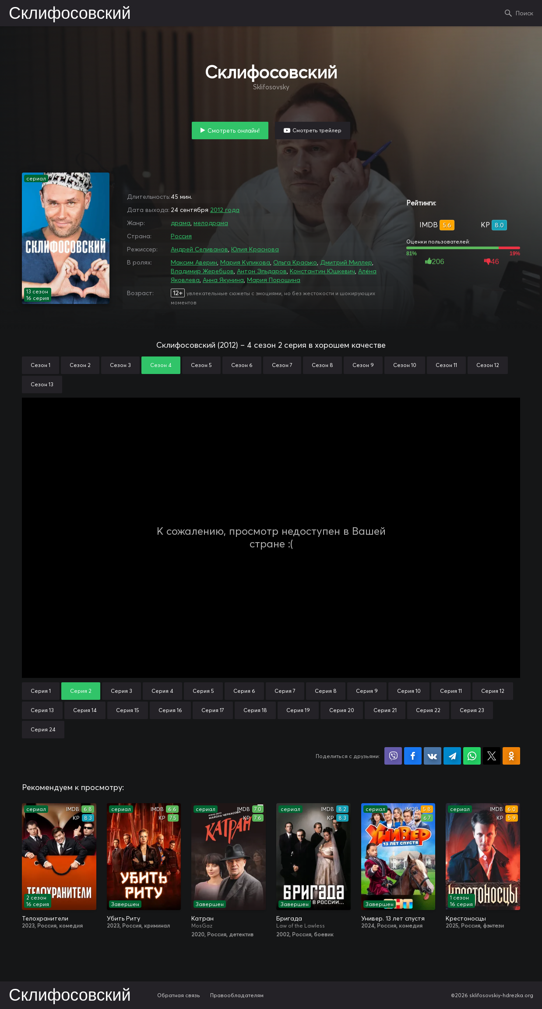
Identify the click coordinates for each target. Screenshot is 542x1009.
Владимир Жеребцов (202, 271)
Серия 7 (285, 691)
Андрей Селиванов (199, 249)
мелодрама (211, 223)
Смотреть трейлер (316, 130)
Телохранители (45, 918)
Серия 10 (409, 691)
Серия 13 (42, 710)
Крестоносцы (466, 918)
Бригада (289, 918)
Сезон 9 (363, 365)
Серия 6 (244, 691)
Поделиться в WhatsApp (472, 756)
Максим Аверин (194, 262)
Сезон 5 (201, 365)
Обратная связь (178, 995)
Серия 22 (428, 710)
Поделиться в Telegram (452, 756)
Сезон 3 (120, 365)
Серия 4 (162, 691)
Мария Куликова (245, 262)
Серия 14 (85, 710)
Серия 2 (81, 691)
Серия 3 (121, 691)
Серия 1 (41, 691)
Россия (181, 236)
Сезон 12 (487, 365)
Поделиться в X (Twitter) (491, 756)
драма (180, 223)
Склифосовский (70, 14)
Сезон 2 (80, 365)
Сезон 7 (282, 365)
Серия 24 (43, 729)
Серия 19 (298, 710)
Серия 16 (170, 710)
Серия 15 (127, 710)
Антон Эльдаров (262, 271)
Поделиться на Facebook (413, 756)
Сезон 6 (242, 365)
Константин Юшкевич (322, 271)
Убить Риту (123, 918)
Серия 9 (367, 691)
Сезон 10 (404, 365)
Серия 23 (472, 710)
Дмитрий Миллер (346, 262)
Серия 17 (212, 710)
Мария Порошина (273, 280)
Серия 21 (385, 710)
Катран (202, 918)
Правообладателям (237, 995)
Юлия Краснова (255, 249)
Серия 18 (255, 710)
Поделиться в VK (432, 756)
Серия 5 (203, 691)
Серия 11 (451, 691)
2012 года (224, 210)
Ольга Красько (295, 262)
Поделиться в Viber (393, 756)
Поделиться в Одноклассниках (511, 756)
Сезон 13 (42, 384)
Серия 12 (492, 691)
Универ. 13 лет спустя (393, 918)
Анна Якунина (223, 280)
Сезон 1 (40, 365)
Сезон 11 (446, 365)
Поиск (524, 13)
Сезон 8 (322, 365)
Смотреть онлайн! (234, 130)
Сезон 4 (161, 365)
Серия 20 (341, 710)
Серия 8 (326, 691)
